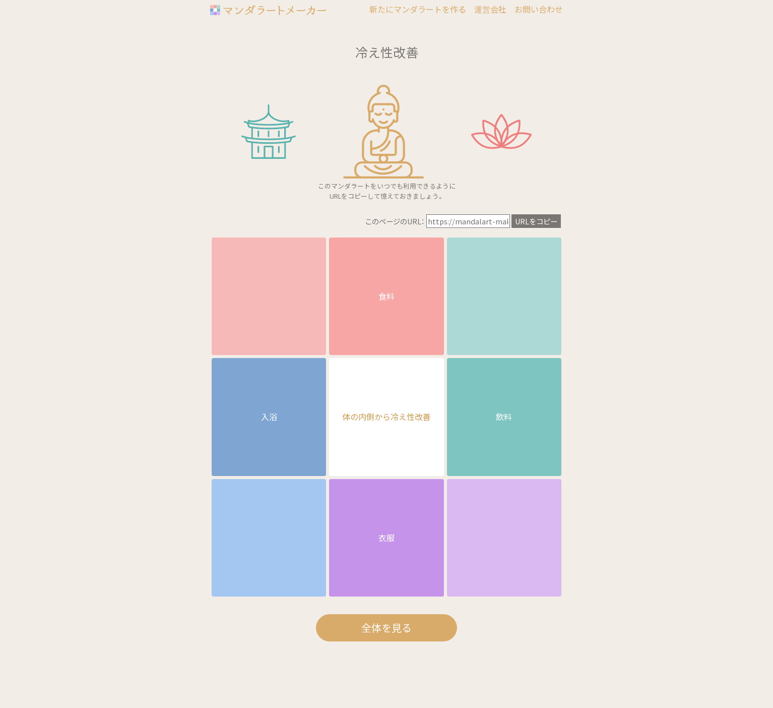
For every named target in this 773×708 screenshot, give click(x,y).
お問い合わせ (538, 9)
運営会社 (490, 9)
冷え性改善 (386, 52)
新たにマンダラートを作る (417, 9)
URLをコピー (536, 221)
